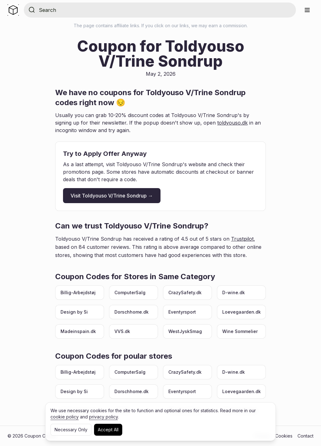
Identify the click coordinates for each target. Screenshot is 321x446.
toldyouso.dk (232, 123)
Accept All (108, 429)
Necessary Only (71, 429)
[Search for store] (165, 10)
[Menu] (307, 10)
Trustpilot (242, 239)
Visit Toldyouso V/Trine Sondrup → (112, 195)
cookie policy (64, 416)
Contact (305, 435)
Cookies (283, 435)
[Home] (13, 10)
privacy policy (103, 416)
